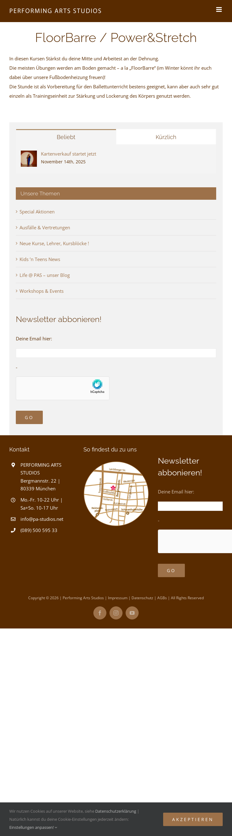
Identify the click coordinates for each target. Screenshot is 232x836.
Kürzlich (166, 137)
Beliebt (66, 137)
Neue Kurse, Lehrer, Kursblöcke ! (54, 243)
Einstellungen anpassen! (33, 827)
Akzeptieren (193, 819)
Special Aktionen (37, 211)
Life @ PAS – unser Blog (45, 275)
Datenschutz (142, 597)
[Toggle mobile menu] (219, 9)
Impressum (117, 597)
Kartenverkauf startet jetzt (68, 154)
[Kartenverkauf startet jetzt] (29, 155)
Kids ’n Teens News (40, 259)
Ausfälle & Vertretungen (45, 227)
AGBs (162, 597)
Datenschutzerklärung (115, 811)
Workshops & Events (42, 291)
